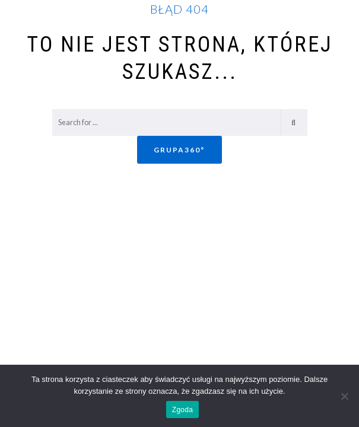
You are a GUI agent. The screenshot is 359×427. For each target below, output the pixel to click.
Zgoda (182, 410)
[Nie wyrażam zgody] (344, 396)
